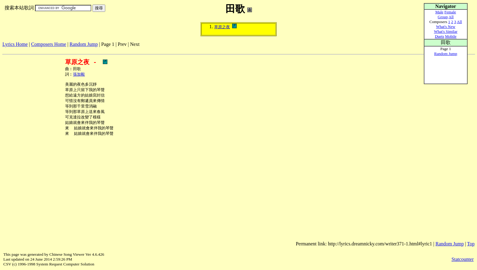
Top (471, 243)
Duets (439, 36)
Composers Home (48, 44)
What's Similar (445, 31)
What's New (445, 26)
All (451, 17)
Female (450, 12)
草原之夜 (222, 27)
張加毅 (79, 75)
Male (439, 12)
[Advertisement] (113, 49)
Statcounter (462, 259)
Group (443, 17)
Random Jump (84, 44)
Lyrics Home (15, 44)
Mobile (451, 36)
